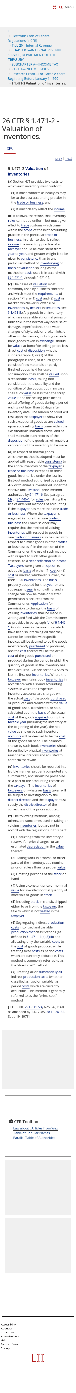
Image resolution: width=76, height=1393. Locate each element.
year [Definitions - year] (11, 254)
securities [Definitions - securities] (52, 308)
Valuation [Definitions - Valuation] (34, 168)
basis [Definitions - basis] (12, 268)
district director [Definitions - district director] (19, 800)
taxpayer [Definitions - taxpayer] (14, 249)
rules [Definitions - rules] (12, 220)
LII (10, 31)
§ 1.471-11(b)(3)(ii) (40, 937)
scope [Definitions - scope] (28, 230)
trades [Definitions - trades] (62, 542)
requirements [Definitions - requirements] (48, 293)
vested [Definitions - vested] (45, 911)
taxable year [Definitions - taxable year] (17, 722)
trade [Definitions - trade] (25, 225)
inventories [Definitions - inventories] (19, 174)
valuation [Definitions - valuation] (28, 268)
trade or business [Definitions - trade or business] (30, 202)
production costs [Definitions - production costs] (35, 976)
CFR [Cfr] (10, 148)
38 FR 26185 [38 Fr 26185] (55, 1012)
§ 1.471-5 (14, 312)
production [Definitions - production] (19, 932)
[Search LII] (61, 7)
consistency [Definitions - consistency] (29, 258)
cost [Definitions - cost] (39, 298)
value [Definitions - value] (28, 393)
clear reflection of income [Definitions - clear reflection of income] (47, 561)
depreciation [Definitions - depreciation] (36, 846)
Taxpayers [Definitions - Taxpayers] (16, 565)
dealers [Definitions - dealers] (35, 308)
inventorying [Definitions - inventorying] (49, 263)
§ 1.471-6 (36, 494)
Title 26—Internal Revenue (32, 45)
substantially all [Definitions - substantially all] (50, 972)
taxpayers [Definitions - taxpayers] (15, 790)
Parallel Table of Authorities (34, 1138)
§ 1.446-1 (23, 499)
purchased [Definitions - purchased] (37, 646)
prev (58, 158)
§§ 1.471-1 (15, 277)
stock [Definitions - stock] (58, 874)
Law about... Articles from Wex (35, 1128)
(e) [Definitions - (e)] (48, 622)
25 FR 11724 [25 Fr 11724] (33, 1007)
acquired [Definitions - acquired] (41, 717)
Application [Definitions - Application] (39, 603)
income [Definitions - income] (59, 209)
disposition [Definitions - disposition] (36, 350)
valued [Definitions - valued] (17, 346)
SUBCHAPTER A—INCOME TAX (35, 64)
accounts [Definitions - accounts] (14, 736)
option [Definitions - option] (51, 565)
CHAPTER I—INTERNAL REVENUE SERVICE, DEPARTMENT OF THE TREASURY (35, 55)
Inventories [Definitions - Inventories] (21, 766)
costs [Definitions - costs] (56, 941)
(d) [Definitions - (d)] (10, 499)
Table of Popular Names (31, 1133)
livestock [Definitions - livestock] (34, 490)
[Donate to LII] (54, 7)
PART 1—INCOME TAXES (30, 69)
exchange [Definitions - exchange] (46, 341)
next (68, 158)
